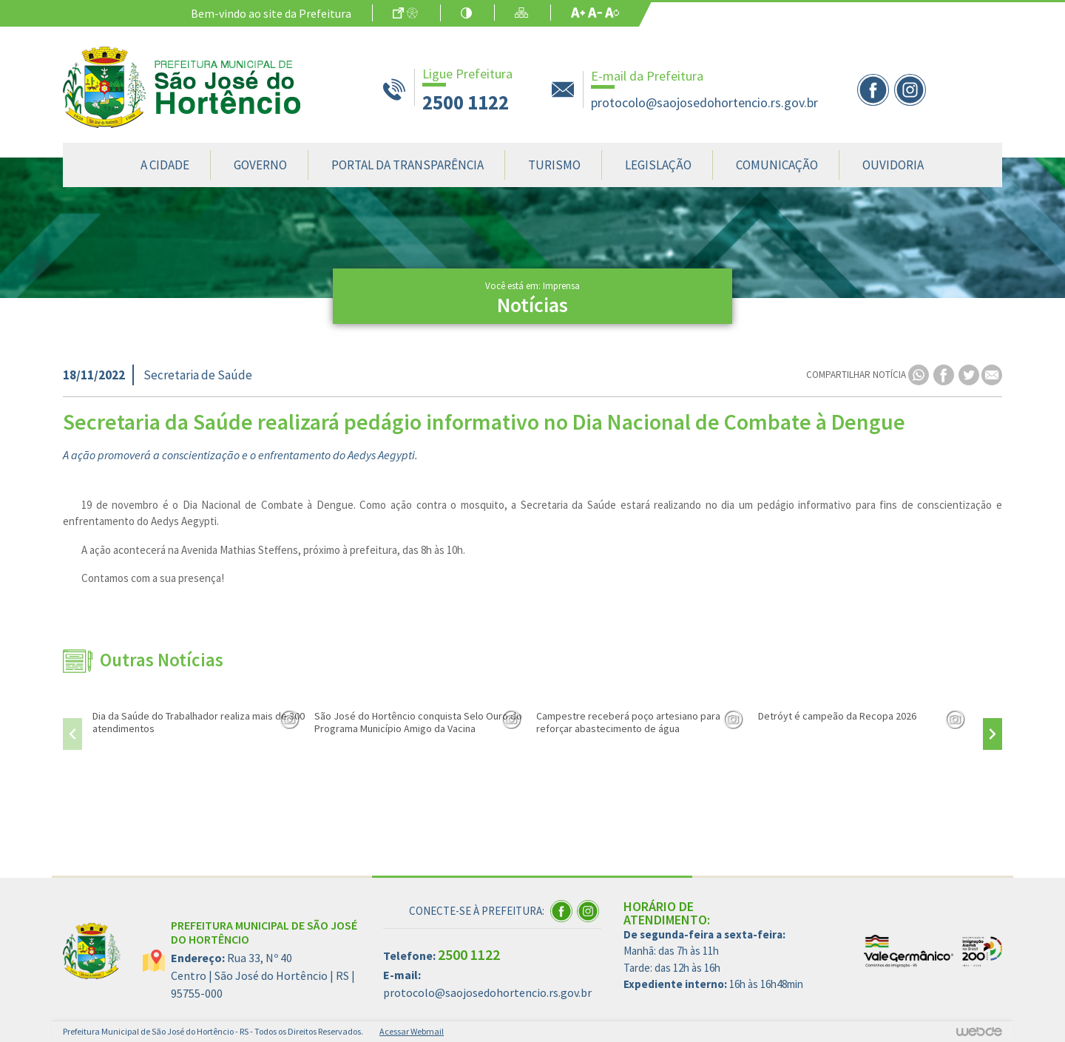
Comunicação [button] (777, 165)
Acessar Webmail (411, 1031)
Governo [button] (260, 165)
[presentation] (72, 734)
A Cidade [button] (165, 165)
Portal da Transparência (407, 165)
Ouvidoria (893, 165)
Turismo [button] (554, 165)
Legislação (658, 165)
